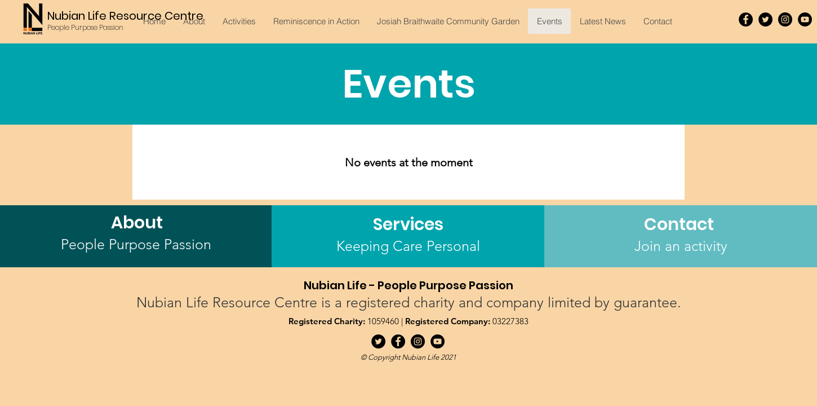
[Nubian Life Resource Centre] (126, 15)
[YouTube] (805, 19)
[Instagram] (785, 19)
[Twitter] (765, 19)
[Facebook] (746, 19)
